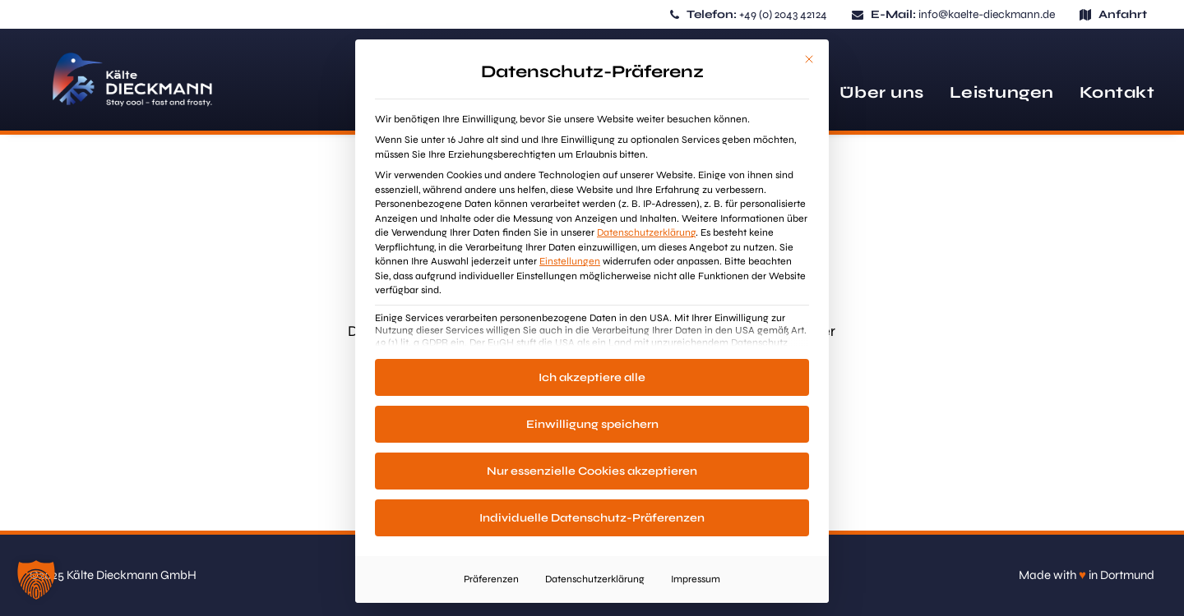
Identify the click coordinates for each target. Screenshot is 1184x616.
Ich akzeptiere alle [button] (592, 377)
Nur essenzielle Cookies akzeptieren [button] (592, 471)
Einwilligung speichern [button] (592, 424)
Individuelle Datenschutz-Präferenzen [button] (592, 518)
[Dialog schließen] (809, 59)
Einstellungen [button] (569, 261)
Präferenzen (491, 579)
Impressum (695, 579)
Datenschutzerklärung (646, 232)
